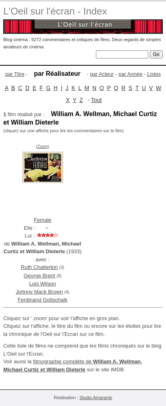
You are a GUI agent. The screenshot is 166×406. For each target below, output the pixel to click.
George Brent (39, 276)
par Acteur (102, 74)
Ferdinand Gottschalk (43, 300)
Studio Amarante (95, 397)
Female (42, 220)
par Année (130, 74)
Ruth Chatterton (39, 267)
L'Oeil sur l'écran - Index (55, 11)
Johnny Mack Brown (39, 292)
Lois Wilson (42, 284)
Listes (154, 74)
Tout (96, 100)
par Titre (15, 74)
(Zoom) (42, 146)
